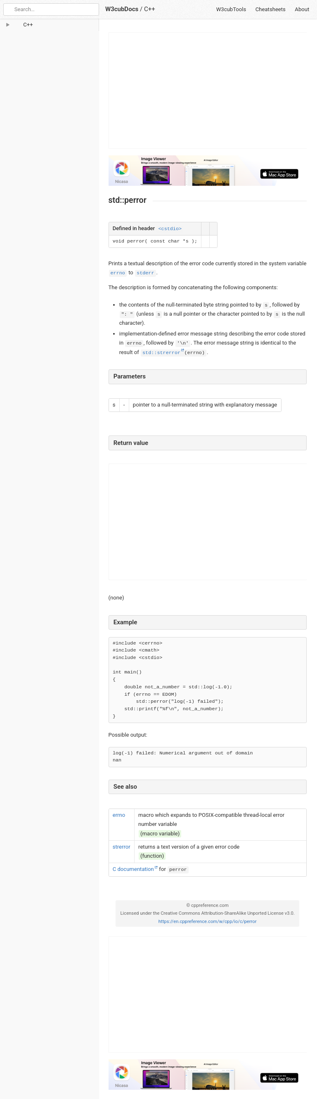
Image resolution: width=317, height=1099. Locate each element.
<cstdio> (170, 229)
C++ (149, 9)
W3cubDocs (121, 9)
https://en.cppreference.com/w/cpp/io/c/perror (207, 921)
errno (118, 273)
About (302, 9)
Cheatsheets (270, 9)
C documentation (133, 869)
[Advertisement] (208, 90)
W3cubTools (231, 9)
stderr (145, 273)
